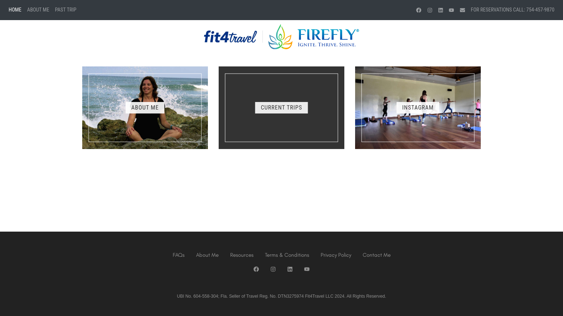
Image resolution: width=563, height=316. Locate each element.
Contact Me (377, 255)
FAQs (179, 255)
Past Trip (65, 10)
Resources (241, 255)
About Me (38, 10)
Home (15, 10)
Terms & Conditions (287, 255)
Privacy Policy (336, 255)
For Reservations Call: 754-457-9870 (512, 10)
